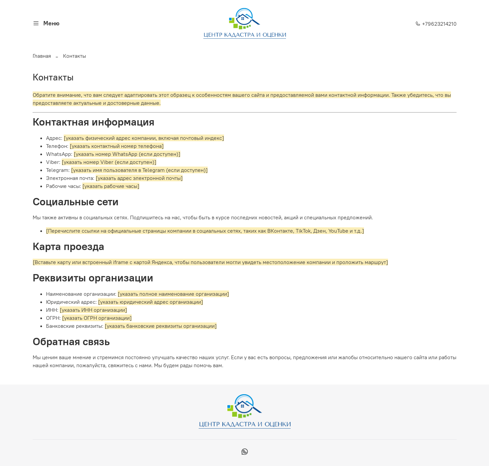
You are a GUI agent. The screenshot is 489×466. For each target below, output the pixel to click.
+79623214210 (436, 23)
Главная (42, 55)
